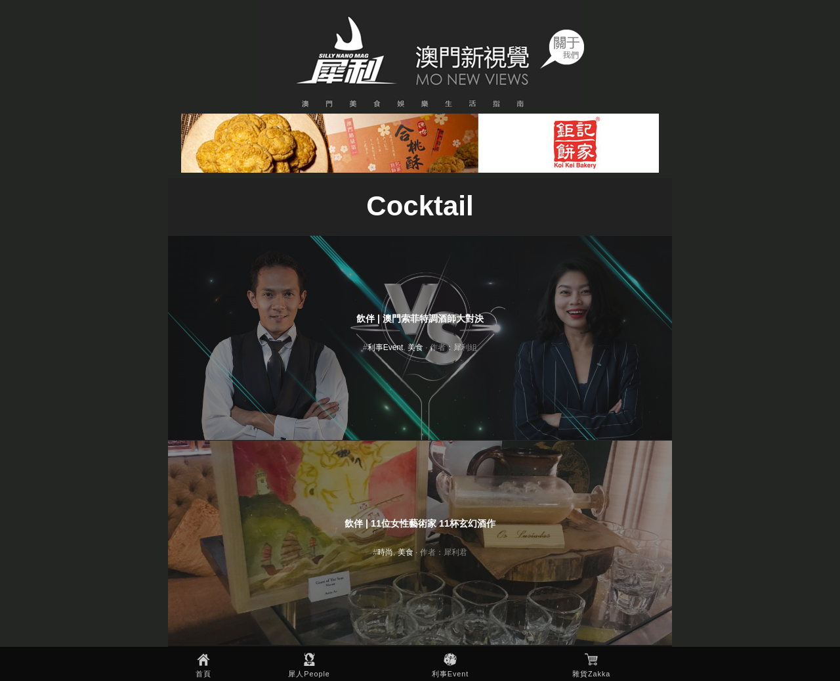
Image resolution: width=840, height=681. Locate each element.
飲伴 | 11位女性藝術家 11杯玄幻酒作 (420, 523)
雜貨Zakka (591, 674)
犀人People (309, 674)
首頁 (203, 674)
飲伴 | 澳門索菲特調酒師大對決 (420, 318)
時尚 (385, 552)
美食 (415, 347)
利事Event (450, 674)
